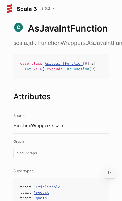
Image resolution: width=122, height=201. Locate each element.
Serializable (47, 187)
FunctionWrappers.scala (38, 125)
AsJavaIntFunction (64, 63)
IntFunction (77, 69)
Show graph (27, 153)
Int (28, 69)
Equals (40, 198)
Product (41, 192)
